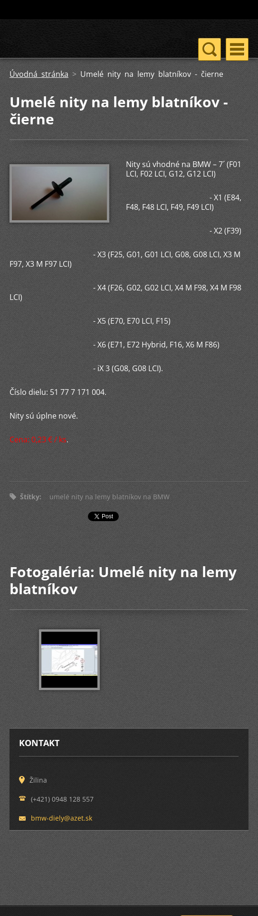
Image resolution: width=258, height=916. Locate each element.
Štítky (29, 496)
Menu (237, 49)
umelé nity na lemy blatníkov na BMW (109, 496)
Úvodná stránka (39, 74)
